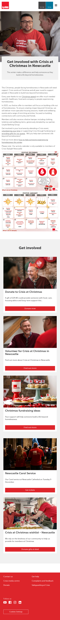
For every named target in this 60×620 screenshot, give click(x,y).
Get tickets (30, 490)
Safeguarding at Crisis (41, 585)
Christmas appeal (29, 97)
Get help (42, 7)
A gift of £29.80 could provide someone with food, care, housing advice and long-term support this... (28, 299)
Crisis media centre (11, 581)
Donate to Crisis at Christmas (23, 291)
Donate (49, 7)
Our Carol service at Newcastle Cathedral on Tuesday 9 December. (28, 480)
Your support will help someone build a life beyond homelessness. (26, 418)
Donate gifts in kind (30, 549)
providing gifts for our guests (13, 134)
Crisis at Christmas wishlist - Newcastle (30, 532)
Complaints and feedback (42, 581)
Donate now (30, 308)
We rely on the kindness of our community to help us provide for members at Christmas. (27, 540)
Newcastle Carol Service (20, 473)
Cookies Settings (16, 612)
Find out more (30, 368)
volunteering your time (11, 131)
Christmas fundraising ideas (22, 410)
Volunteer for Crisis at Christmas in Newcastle (27, 353)
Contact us (8, 577)
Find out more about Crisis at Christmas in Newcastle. (27, 360)
